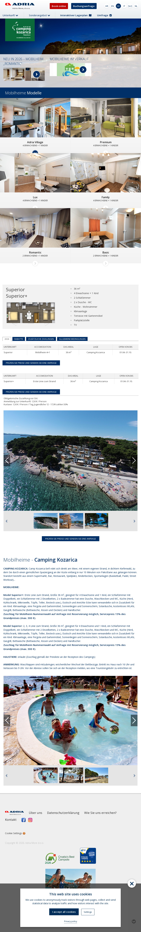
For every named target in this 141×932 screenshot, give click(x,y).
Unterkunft (10, 15)
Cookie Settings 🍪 (15, 833)
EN (112, 6)
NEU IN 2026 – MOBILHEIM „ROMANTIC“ (23, 61)
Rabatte (18, 339)
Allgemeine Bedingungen (72, 339)
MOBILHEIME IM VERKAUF (69, 59)
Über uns (35, 813)
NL (136, 6)
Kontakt (11, 820)
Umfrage (104, 15)
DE (118, 6)
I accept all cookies (64, 911)
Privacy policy (70, 921)
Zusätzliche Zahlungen (41, 339)
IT (124, 6)
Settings (88, 911)
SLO (130, 6)
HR (106, 6)
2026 (7, 339)
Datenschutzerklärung (63, 813)
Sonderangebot (39, 15)
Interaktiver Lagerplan (75, 15)
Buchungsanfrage (84, 6)
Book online (59, 6)
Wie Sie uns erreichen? (100, 813)
